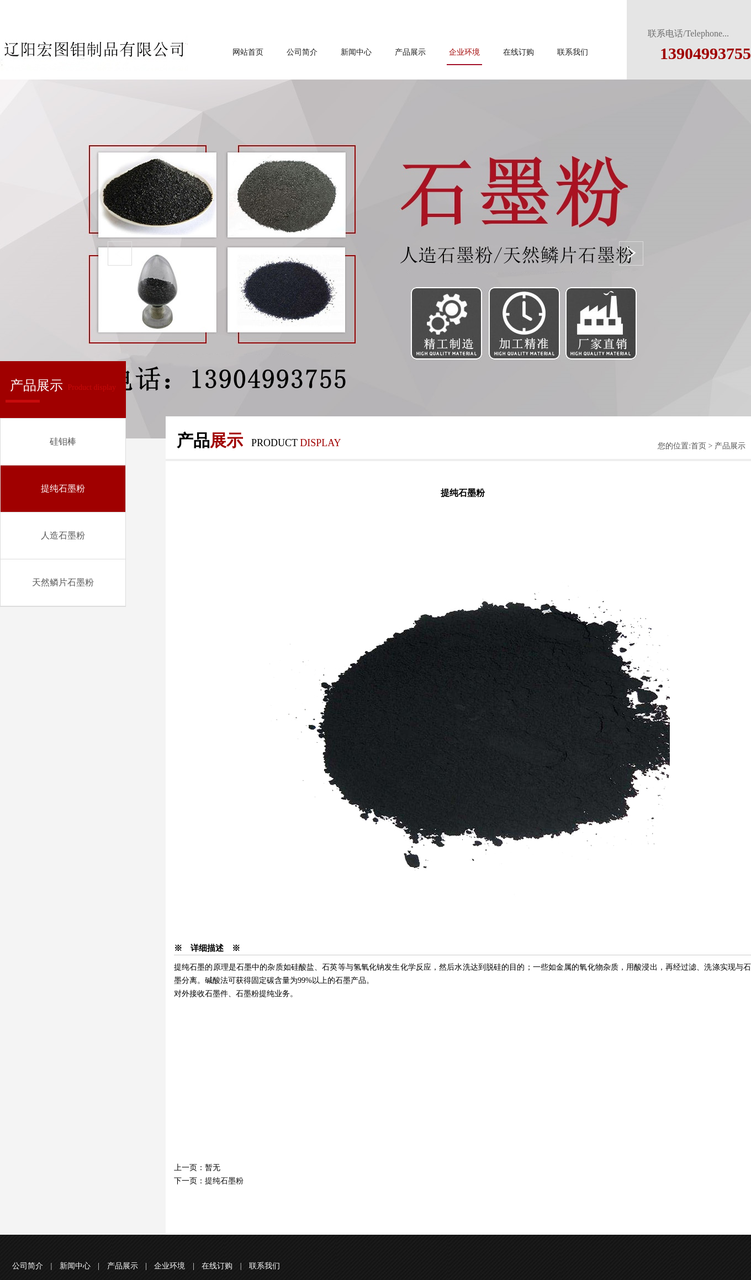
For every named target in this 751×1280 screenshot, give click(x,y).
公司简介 (302, 52)
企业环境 (464, 52)
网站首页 (247, 52)
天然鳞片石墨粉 (63, 582)
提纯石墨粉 (63, 488)
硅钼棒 (63, 441)
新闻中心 (356, 52)
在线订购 (518, 52)
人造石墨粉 (63, 535)
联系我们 (572, 52)
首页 (698, 446)
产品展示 (410, 52)
